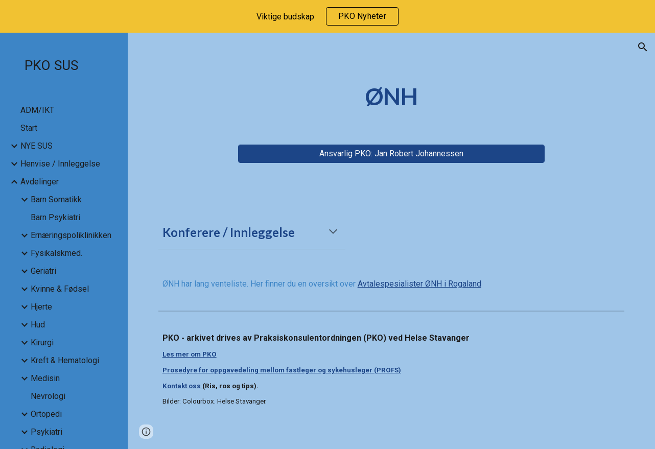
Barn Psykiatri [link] (55, 217)
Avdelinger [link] (39, 181)
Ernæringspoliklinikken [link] (71, 235)
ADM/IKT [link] (37, 110)
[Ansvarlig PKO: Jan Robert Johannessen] (392, 153)
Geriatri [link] (43, 271)
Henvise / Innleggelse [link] (60, 164)
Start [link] (28, 128)
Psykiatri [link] (46, 432)
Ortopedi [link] (46, 414)
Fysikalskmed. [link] (56, 253)
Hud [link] (38, 324)
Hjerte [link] (41, 307)
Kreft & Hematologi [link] (65, 360)
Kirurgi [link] (42, 342)
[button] (642, 47)
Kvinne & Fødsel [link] (60, 289)
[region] (327, 16)
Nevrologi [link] (48, 396)
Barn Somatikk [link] (56, 199)
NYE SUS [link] (36, 146)
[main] (391, 97)
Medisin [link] (45, 378)
